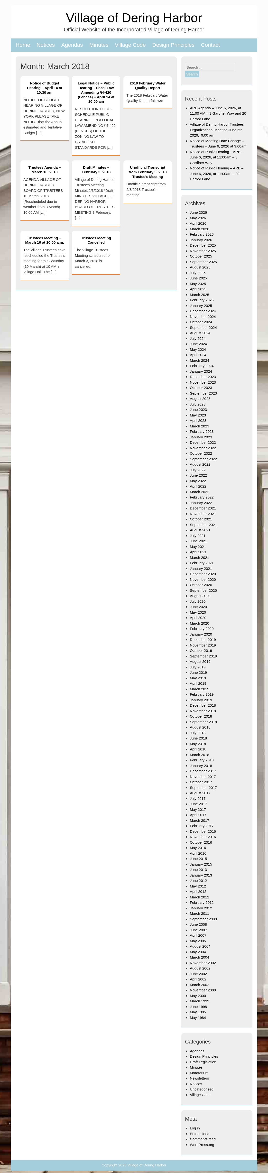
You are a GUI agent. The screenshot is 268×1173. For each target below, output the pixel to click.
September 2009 (203, 919)
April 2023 (198, 420)
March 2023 (199, 426)
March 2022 (199, 492)
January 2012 (201, 908)
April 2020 (198, 618)
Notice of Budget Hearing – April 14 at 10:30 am (44, 87)
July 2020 (197, 601)
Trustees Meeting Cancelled (96, 240)
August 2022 (200, 464)
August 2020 (200, 596)
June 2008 (198, 924)
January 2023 (201, 437)
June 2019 (198, 672)
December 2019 (203, 639)
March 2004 (199, 957)
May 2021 (198, 547)
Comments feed (203, 1139)
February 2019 (202, 694)
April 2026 (198, 223)
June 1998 (198, 1007)
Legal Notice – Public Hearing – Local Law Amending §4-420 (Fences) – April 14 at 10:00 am (96, 92)
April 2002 (198, 979)
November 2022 (203, 448)
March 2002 (199, 985)
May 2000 (198, 996)
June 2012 (198, 880)
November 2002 (203, 963)
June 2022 (198, 475)
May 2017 (198, 809)
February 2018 (202, 760)
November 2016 (203, 837)
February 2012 (202, 902)
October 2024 (201, 322)
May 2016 (198, 848)
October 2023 (201, 388)
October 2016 (201, 842)
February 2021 (202, 563)
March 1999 (199, 1001)
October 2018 (201, 716)
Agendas (72, 45)
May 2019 (198, 678)
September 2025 (203, 262)
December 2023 (203, 377)
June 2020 (198, 607)
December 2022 (203, 442)
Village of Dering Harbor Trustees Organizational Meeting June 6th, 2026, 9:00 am (217, 129)
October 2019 (201, 650)
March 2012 (199, 897)
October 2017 (201, 782)
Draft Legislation (203, 1062)
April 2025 (198, 289)
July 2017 (197, 798)
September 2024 (203, 327)
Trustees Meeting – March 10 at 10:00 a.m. (44, 240)
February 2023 (202, 431)
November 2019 (203, 645)
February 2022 (202, 497)
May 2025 (198, 284)
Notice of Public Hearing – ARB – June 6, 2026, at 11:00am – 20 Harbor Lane (216, 173)
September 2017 (203, 787)
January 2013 (201, 875)
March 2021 (199, 557)
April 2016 (198, 853)
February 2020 (202, 629)
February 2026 (202, 234)
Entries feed (199, 1134)
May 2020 (198, 612)
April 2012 (198, 891)
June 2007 (198, 930)
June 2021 (198, 541)
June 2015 (198, 859)
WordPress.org (202, 1145)
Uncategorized (201, 1089)
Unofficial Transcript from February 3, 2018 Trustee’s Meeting (148, 172)
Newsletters (199, 1078)
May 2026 (198, 218)
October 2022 (201, 453)
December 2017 (203, 771)
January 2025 (201, 306)
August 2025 (200, 267)
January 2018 (201, 766)
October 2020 (201, 585)
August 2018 (200, 727)
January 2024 (201, 371)
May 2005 (198, 941)
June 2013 (198, 870)
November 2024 (203, 316)
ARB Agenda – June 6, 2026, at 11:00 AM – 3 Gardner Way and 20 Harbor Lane (218, 113)
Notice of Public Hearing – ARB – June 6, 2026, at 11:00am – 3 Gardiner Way (216, 157)
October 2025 (201, 256)
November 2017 (203, 777)
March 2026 (199, 229)
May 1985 (198, 1012)
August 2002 (200, 968)
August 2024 (200, 333)
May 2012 (198, 886)
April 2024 (198, 355)
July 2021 (197, 536)
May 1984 (198, 1018)
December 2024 (203, 311)
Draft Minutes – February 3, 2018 (96, 169)
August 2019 (200, 661)
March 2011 (199, 913)
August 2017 (200, 793)
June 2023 (198, 409)
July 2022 (197, 470)
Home (23, 45)
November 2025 (203, 251)
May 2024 (198, 349)
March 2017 (199, 820)
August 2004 (200, 946)
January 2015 (201, 864)
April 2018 (198, 749)
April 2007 (198, 935)
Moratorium (199, 1073)
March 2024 (199, 360)
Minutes (99, 45)
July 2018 (197, 733)
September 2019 (203, 656)
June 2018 (198, 738)
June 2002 (198, 974)
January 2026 (201, 240)
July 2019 (197, 667)
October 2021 (201, 519)
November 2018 (203, 711)
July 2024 (197, 338)
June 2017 (198, 804)
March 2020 (199, 623)
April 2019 (198, 683)
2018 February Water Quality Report (148, 85)
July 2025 (197, 273)
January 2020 (201, 634)
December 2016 (203, 831)
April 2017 (198, 815)
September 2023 (203, 393)
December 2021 (203, 508)
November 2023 (203, 382)
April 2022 (198, 486)
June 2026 (198, 212)
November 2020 (203, 579)
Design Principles (173, 45)
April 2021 (198, 552)
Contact (210, 45)
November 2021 (203, 514)
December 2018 (203, 705)
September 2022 (203, 459)
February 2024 (202, 366)
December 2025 (203, 245)
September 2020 (203, 590)
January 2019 (201, 700)
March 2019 (199, 689)
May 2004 (198, 952)
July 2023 (197, 404)
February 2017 (202, 826)
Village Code (130, 45)
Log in (195, 1128)
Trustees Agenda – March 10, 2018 (44, 169)
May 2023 (198, 415)
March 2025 (199, 295)
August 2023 (200, 399)
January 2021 (201, 568)
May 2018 (198, 744)
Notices (46, 45)
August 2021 (200, 530)
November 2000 (203, 990)
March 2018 (199, 755)
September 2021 (203, 525)
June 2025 (198, 278)
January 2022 (201, 503)
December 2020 (203, 574)
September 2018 (203, 722)
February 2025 (202, 300)
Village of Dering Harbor (134, 17)
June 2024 (198, 344)
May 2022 (198, 481)
